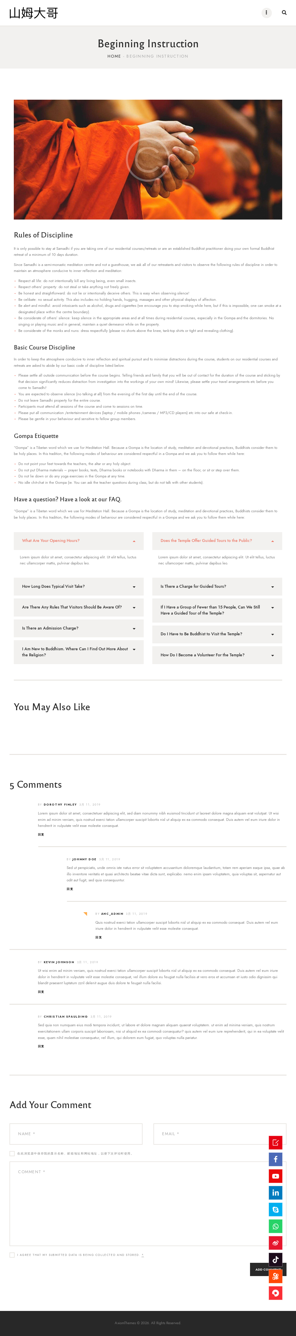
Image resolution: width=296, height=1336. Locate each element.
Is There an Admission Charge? (50, 628)
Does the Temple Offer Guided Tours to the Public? (206, 540)
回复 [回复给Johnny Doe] (70, 889)
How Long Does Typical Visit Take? (53, 586)
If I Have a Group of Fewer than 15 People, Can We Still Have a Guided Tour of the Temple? (210, 610)
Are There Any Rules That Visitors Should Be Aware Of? (72, 607)
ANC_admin (112, 914)
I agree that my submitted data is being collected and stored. (80, 1255)
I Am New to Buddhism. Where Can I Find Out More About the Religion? (75, 652)
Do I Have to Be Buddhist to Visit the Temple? (201, 634)
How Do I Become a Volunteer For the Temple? (203, 655)
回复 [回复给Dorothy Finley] (41, 834)
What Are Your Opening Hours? (51, 540)
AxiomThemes (136, 1323)
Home (114, 56)
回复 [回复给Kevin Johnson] (41, 992)
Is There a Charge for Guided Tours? (193, 586)
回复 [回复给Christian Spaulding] (41, 1046)
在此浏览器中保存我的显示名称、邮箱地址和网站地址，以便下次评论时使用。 (75, 1154)
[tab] (79, 541)
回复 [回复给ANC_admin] (98, 937)
